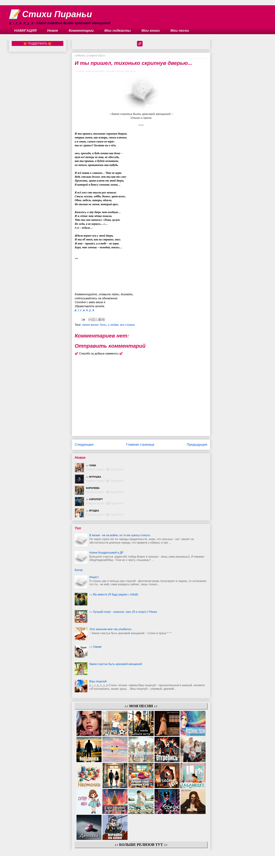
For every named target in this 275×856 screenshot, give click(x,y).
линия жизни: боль (94, 324)
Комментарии (81, 30)
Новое (52, 30)
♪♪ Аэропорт (94, 499)
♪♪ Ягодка (92, 510)
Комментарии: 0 (96, 469)
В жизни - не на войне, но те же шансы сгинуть (119, 535)
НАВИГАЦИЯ (25, 30)
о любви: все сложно (121, 324)
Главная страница (140, 444)
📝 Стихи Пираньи (50, 14)
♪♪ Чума (91, 465)
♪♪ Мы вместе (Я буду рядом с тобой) (113, 594)
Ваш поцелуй (97, 681)
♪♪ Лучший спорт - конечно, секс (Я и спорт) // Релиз (123, 611)
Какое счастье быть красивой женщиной (115, 664)
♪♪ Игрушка (93, 476)
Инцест (94, 577)
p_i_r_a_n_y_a (84, 310)
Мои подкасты (117, 30)
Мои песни (179, 30)
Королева (93, 488)
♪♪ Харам (95, 646)
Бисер (79, 569)
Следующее (84, 444)
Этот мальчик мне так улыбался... (111, 629)
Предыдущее (197, 444)
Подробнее (116, 469)
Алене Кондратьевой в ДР (106, 552)
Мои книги (151, 30)
